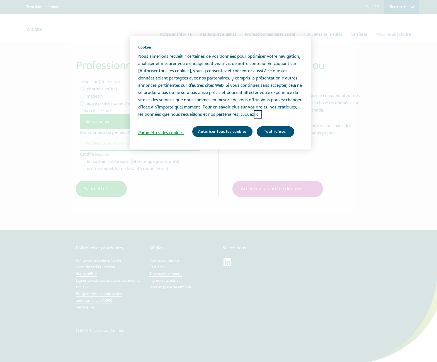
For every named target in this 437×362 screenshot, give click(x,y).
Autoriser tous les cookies (222, 131)
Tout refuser (275, 131)
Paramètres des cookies (161, 133)
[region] (220, 92)
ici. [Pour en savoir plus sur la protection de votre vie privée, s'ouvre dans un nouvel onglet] (258, 114)
